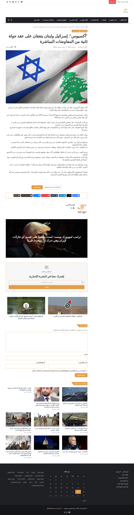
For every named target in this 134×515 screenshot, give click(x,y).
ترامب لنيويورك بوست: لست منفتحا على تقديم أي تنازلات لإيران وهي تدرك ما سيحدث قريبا (46, 238)
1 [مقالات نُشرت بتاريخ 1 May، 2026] (61, 480)
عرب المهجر (113, 20)
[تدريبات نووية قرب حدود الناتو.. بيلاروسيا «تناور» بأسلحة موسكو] (74, 419)
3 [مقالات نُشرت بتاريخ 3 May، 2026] (50, 480)
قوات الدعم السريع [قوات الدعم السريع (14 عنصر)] (15, 482)
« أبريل (84, 500)
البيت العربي (73, 20)
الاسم (85, 354)
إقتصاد (104, 20)
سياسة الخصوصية (123, 477)
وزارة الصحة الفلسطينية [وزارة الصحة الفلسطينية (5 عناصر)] (38, 485)
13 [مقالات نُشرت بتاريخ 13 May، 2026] (72, 488)
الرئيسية (84, 27)
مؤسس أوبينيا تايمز (123, 483)
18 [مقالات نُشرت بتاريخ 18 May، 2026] (83, 492)
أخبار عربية (75, 31)
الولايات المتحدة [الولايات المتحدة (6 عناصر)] (21, 479)
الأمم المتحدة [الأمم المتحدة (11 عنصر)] (20, 472)
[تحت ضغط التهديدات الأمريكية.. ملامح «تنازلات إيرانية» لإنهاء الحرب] (18, 419)
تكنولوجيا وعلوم (62, 20)
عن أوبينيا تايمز (124, 480)
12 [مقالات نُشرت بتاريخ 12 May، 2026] (78, 488)
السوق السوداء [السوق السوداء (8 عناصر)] (18, 475)
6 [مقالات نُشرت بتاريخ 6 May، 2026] (72, 484)
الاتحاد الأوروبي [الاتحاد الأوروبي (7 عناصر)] (11, 472)
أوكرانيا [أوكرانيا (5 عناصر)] (33, 472)
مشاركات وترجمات (48, 20)
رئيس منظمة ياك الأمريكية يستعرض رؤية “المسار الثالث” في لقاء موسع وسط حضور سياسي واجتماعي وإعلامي (47, 405)
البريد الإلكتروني (82, 362)
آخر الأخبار (77, 27)
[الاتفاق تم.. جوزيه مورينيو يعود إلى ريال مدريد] (74, 443)
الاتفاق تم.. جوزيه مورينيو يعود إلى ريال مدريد (74, 451)
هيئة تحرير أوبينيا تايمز (122, 486)
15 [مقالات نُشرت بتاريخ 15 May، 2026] (61, 488)
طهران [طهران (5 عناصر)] (24, 482)
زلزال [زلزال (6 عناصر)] (30, 482)
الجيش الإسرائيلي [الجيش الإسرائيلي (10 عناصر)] (39, 475)
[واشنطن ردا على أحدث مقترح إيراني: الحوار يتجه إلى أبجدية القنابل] (74, 394)
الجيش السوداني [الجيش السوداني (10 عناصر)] (28, 475)
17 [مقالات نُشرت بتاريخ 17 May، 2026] (50, 488)
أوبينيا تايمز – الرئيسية (122, 471)
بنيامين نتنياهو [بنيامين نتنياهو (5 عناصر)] (11, 479)
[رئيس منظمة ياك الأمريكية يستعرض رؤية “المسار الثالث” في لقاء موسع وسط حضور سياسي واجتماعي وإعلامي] (46, 394)
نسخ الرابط (37, 187)
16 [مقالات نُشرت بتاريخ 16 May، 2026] (56, 488)
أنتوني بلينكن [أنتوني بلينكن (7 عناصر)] (41, 472)
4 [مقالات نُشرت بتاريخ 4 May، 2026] (83, 484)
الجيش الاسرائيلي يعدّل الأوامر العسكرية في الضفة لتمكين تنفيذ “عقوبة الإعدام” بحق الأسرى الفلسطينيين (18, 453)
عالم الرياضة (95, 20)
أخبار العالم (124, 20)
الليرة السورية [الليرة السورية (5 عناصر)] (40, 479)
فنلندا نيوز (36, 20)
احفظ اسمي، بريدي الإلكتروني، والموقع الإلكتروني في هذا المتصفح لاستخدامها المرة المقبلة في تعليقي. (59, 370)
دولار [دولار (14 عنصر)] (36, 482)
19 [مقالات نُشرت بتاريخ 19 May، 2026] (78, 492)
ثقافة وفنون (84, 20)
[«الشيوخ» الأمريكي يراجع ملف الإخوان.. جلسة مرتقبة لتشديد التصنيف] (46, 443)
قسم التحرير (81, 47)
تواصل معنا (125, 474)
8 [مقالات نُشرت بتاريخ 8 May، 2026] (61, 484)
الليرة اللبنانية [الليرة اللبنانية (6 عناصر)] (31, 479)
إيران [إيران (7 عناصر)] (27, 472)
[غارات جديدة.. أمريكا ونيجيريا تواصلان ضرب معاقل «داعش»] (46, 419)
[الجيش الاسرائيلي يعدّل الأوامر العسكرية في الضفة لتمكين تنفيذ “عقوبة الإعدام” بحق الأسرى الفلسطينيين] (18, 443)
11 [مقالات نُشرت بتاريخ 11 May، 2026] (83, 488)
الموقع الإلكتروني (40, 362)
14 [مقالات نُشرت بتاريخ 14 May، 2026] (67, 488)
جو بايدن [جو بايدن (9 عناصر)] (42, 482)
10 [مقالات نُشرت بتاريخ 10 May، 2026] (50, 484)
